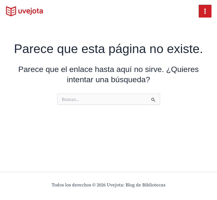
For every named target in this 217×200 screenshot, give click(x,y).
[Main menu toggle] (205, 11)
